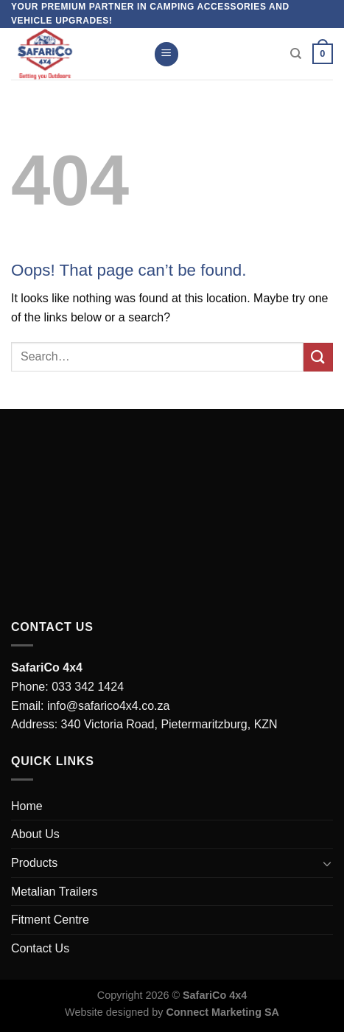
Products (34, 863)
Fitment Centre (50, 919)
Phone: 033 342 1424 (67, 686)
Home (27, 806)
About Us (35, 834)
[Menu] (166, 54)
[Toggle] (327, 863)
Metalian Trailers (54, 891)
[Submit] (318, 357)
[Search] (295, 54)
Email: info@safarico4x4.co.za (90, 706)
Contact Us (40, 948)
